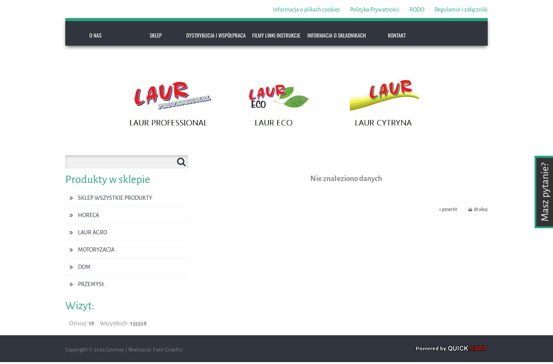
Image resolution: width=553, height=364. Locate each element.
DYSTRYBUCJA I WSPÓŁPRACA (216, 35)
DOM (84, 267)
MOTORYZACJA (96, 250)
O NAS (95, 35)
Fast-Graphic (168, 349)
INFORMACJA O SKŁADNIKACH (336, 35)
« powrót (448, 209)
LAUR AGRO (92, 232)
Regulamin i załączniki (461, 10)
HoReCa (88, 215)
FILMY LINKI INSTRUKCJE (276, 35)
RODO (416, 10)
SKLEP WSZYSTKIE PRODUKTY (115, 198)
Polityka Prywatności (374, 10)
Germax (115, 349)
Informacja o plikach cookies (306, 10)
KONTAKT (397, 35)
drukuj (481, 209)
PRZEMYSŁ (91, 284)
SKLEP (156, 35)
